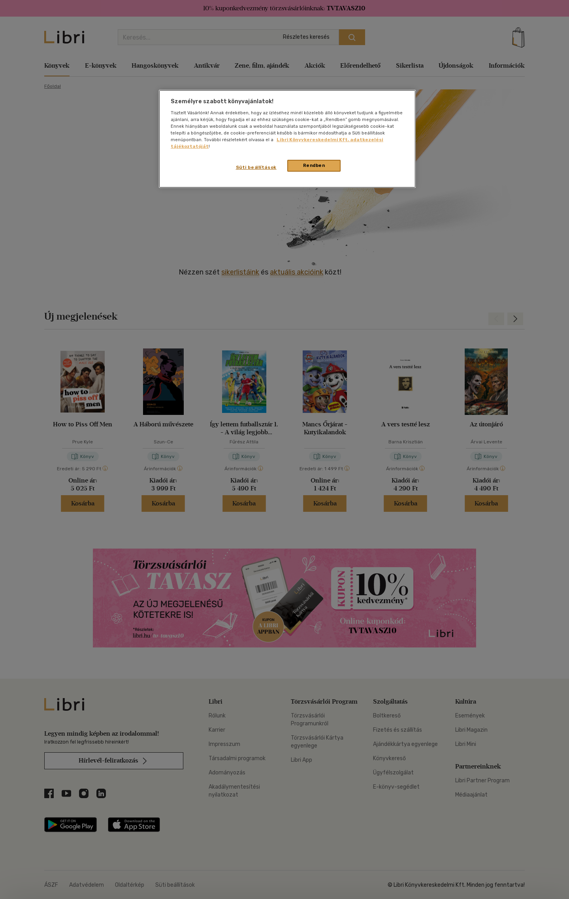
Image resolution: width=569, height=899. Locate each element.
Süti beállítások (256, 167)
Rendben (314, 165)
